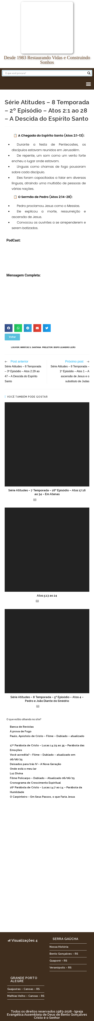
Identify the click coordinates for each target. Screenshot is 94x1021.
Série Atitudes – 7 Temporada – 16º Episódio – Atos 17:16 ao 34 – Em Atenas (47, 492)
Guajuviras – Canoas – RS (23, 989)
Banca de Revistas (22, 726)
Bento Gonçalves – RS (64, 953)
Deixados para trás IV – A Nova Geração (35, 764)
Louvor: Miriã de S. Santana (26, 347)
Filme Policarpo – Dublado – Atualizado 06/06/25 (42, 778)
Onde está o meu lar (23, 768)
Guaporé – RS (58, 960)
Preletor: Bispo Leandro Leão (58, 347)
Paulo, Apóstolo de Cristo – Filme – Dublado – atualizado (47, 736)
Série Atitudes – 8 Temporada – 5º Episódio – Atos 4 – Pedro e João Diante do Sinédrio (47, 699)
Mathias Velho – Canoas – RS (25, 995)
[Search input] (45, 73)
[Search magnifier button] (89, 73)
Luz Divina (16, 773)
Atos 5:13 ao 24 (47, 595)
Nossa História (59, 946)
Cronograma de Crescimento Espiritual (35, 782)
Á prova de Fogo (20, 731)
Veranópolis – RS (60, 967)
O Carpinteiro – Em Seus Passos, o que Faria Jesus (42, 796)
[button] (88, 84)
